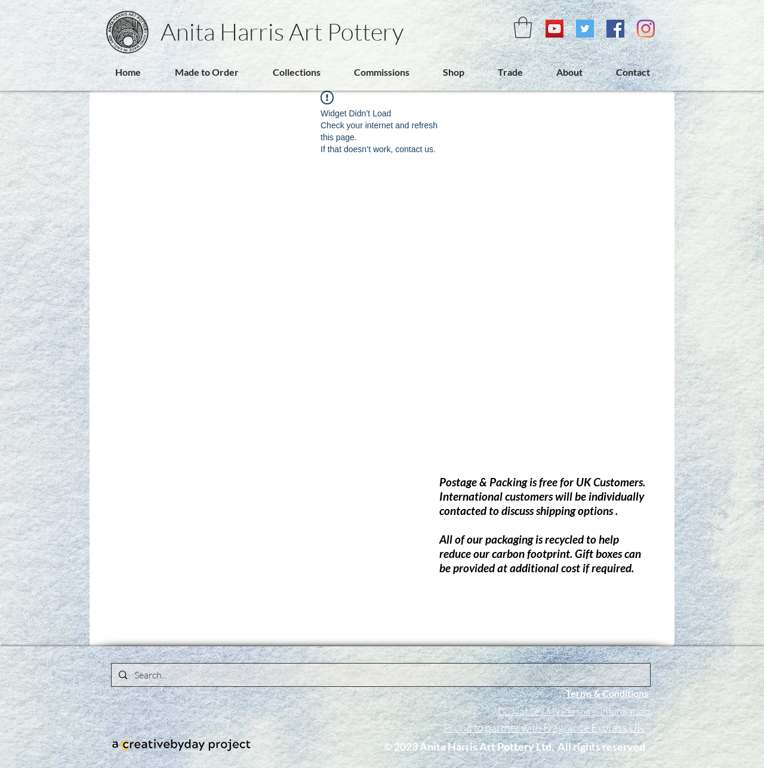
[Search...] (379, 675)
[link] (523, 27)
